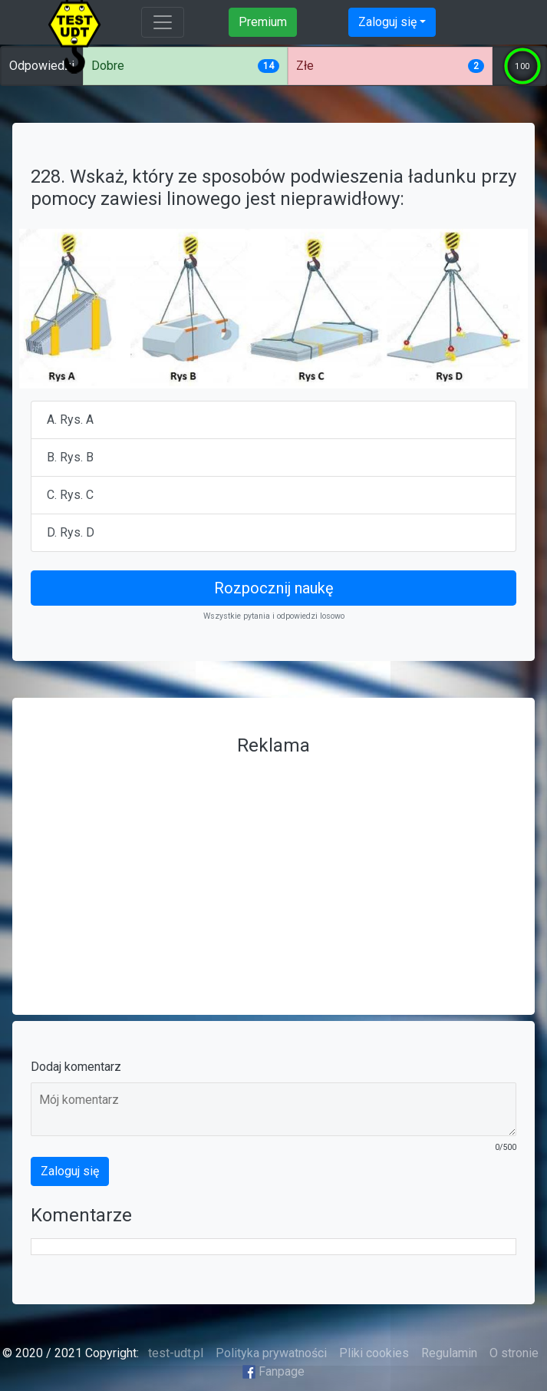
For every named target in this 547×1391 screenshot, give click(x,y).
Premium (263, 22)
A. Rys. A (70, 419)
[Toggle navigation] (162, 22)
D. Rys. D (70, 532)
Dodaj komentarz (76, 1066)
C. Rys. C (70, 494)
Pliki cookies (374, 1353)
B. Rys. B (70, 457)
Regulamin (449, 1353)
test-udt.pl (174, 1353)
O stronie (514, 1353)
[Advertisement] (273, 870)
